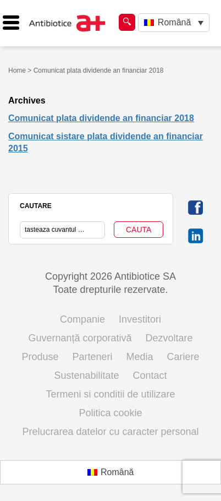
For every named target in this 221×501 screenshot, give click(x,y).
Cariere (183, 356)
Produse (39, 356)
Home (17, 70)
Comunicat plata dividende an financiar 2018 (101, 118)
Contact (150, 375)
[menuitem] (173, 22)
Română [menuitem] (174, 22)
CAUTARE (36, 206)
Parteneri (92, 356)
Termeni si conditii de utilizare (110, 394)
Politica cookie (110, 412)
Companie (82, 319)
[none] (173, 22)
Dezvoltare (169, 338)
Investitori (140, 319)
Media (139, 356)
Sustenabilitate (86, 375)
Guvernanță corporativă (79, 338)
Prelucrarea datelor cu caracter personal (110, 431)
